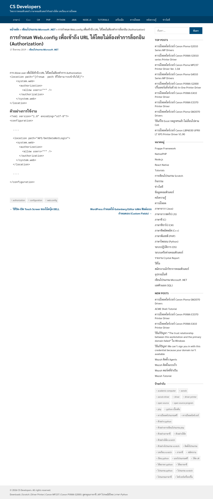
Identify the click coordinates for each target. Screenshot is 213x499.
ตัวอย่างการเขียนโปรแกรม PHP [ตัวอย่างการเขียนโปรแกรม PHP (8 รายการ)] (171, 427)
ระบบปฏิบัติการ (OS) (166, 247)
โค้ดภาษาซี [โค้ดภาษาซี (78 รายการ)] (182, 464)
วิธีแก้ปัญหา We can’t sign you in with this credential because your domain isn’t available (177, 350)
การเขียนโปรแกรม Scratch (169, 175)
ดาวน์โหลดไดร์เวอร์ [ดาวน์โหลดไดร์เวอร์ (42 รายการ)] (191, 415)
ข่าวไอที (166, 19)
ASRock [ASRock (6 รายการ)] (184, 390)
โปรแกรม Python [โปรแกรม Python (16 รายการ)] (165, 470)
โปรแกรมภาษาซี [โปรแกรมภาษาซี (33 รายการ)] (165, 476)
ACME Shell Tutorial (166, 308)
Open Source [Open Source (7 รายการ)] (163, 403)
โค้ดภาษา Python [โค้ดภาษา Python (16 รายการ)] (165, 464)
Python (61, 19)
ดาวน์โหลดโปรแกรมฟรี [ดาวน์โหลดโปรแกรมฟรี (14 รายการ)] (167, 415)
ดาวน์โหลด (135, 19)
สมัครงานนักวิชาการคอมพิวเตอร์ (172, 269)
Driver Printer (37, 494)
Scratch (25, 494)
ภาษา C (16, 19)
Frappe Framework (165, 148)
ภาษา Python (121, 494)
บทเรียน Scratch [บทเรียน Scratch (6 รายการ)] (165, 452)
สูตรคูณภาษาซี (89, 494)
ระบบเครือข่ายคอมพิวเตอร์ (169, 252)
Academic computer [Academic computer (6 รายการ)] (167, 390)
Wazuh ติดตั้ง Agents (166, 359)
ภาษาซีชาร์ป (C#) (164, 225)
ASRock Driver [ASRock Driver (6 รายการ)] (163, 396)
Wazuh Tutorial (163, 376)
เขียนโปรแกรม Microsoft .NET (39, 29)
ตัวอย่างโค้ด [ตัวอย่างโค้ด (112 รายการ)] (181, 433)
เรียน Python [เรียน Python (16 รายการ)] (163, 458)
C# (38, 19)
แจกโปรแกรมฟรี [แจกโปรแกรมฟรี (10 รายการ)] (181, 458)
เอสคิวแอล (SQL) (164, 285)
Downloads (15, 494)
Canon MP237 (52, 494)
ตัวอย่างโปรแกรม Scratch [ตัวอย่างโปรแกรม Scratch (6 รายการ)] (168, 446)
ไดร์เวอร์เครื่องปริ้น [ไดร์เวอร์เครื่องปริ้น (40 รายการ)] (185, 476)
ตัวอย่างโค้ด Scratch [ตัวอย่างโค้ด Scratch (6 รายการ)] (166, 440)
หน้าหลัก (14, 29)
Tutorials (103, 19)
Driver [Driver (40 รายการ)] (176, 396)
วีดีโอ (157, 263)
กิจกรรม (159, 181)
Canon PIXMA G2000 (71, 494)
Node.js (87, 19)
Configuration (36, 200)
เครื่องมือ (120, 19)
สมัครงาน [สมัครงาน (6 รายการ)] (192, 452)
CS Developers (25, 6)
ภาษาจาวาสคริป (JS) (166, 214)
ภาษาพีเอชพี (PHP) (165, 236)
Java (74, 19)
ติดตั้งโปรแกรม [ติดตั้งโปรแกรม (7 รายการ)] (191, 446)
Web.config (52, 200)
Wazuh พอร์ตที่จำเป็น (166, 370)
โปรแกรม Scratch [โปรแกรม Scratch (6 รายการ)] (185, 470)
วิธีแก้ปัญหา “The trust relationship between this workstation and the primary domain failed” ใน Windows (178, 336)
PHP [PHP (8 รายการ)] (159, 409)
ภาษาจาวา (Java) (164, 208)
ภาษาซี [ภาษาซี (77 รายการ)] (180, 452)
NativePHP (161, 153)
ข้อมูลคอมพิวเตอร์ (164, 192)
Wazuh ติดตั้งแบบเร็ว (166, 365)
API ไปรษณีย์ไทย (105, 494)
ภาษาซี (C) (160, 219)
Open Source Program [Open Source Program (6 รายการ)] (183, 403)
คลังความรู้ (151, 19)
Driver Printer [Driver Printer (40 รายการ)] (190, 396)
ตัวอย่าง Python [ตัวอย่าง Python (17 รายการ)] (164, 421)
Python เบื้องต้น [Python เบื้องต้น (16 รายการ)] (173, 409)
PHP (48, 19)
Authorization (19, 200)
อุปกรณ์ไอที (161, 274)
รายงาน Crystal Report (167, 258)
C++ (28, 19)
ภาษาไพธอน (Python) (166, 241)
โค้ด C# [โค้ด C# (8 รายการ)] (196, 458)
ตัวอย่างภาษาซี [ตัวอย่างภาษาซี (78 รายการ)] (164, 433)
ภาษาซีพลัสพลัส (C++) (167, 230)
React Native (162, 164)
